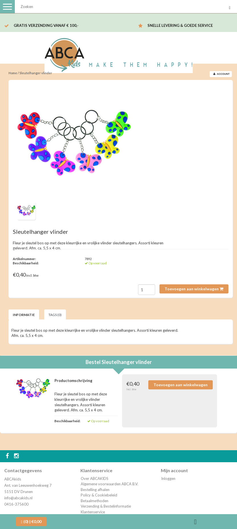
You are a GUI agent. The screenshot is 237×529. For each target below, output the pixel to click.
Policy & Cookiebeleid (99, 495)
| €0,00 (31, 521)
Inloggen (168, 478)
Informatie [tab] (24, 315)
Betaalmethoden (94, 500)
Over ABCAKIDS (94, 478)
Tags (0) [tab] (55, 315)
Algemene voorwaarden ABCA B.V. (109, 484)
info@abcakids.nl (18, 498)
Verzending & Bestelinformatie (106, 506)
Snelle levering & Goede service (180, 25)
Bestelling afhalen (95, 489)
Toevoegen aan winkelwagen (194, 288)
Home (13, 73)
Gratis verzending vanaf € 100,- (46, 25)
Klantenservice (93, 512)
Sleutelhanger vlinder (35, 73)
